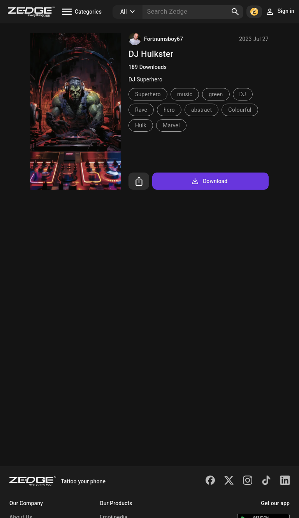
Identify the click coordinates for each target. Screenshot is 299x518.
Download (208, 181)
